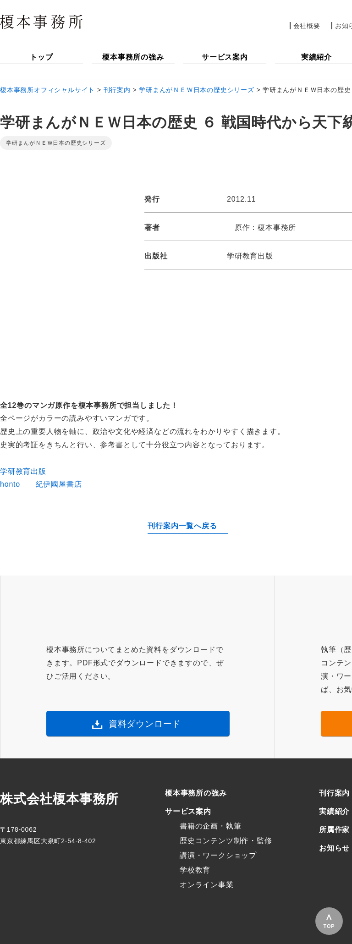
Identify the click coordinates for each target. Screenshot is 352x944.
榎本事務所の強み (133, 57)
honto (10, 484)
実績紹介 (334, 811)
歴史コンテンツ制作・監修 (226, 841)
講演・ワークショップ (218, 855)
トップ (41, 57)
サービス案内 (225, 57)
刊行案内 (334, 793)
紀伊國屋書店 (59, 484)
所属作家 (334, 830)
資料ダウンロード (145, 724)
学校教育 (195, 870)
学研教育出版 (23, 471)
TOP (329, 926)
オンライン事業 (207, 885)
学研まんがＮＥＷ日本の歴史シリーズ (56, 143)
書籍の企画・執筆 (210, 826)
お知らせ (334, 848)
